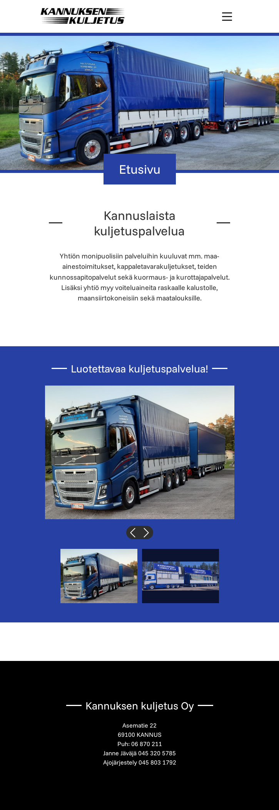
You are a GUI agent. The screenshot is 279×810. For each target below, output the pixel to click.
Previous (133, 529)
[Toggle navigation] (227, 16)
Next (146, 529)
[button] (139, 452)
